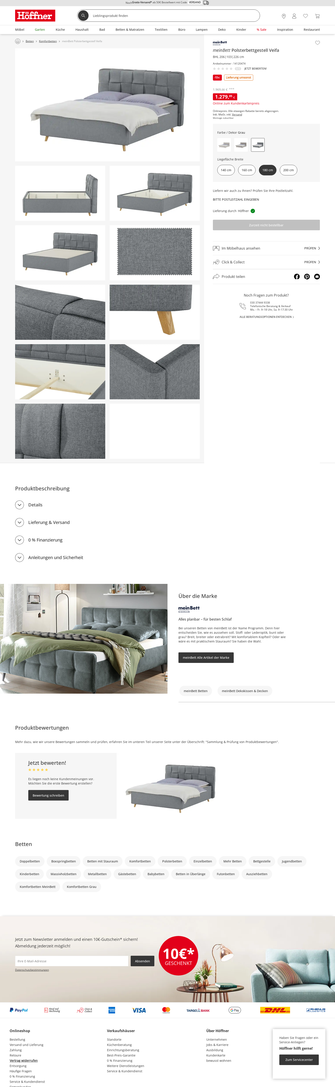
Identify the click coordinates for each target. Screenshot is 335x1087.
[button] (224, 145)
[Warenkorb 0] (317, 16)
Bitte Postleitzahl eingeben (236, 199)
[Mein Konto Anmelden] (294, 16)
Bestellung (17, 1039)
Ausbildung (214, 1050)
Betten (23, 844)
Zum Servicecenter (299, 1060)
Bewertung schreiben (48, 795)
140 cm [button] (226, 170)
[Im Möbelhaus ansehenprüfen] (266, 248)
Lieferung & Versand (49, 522)
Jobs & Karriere (217, 1045)
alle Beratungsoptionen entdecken (266, 317)
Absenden (142, 961)
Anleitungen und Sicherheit (55, 557)
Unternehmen (216, 1039)
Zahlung (16, 1050)
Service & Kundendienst (27, 1082)
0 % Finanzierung (45, 540)
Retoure (15, 1055)
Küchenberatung (119, 1045)
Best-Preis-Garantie (121, 1055)
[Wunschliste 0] (305, 16)
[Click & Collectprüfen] (266, 262)
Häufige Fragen (21, 1071)
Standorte (114, 1039)
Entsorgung (18, 1066)
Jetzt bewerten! (255, 68)
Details (35, 505)
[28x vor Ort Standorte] (284, 16)
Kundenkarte (215, 1055)
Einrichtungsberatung (123, 1050)
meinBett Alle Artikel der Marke (206, 657)
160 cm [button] (247, 170)
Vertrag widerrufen (24, 1060)
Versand (237, 114)
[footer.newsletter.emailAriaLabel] (71, 961)
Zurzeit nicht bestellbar (266, 225)
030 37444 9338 (260, 302)
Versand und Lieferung (26, 1045)
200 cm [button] (288, 170)
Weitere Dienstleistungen (125, 1066)
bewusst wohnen (218, 1060)
